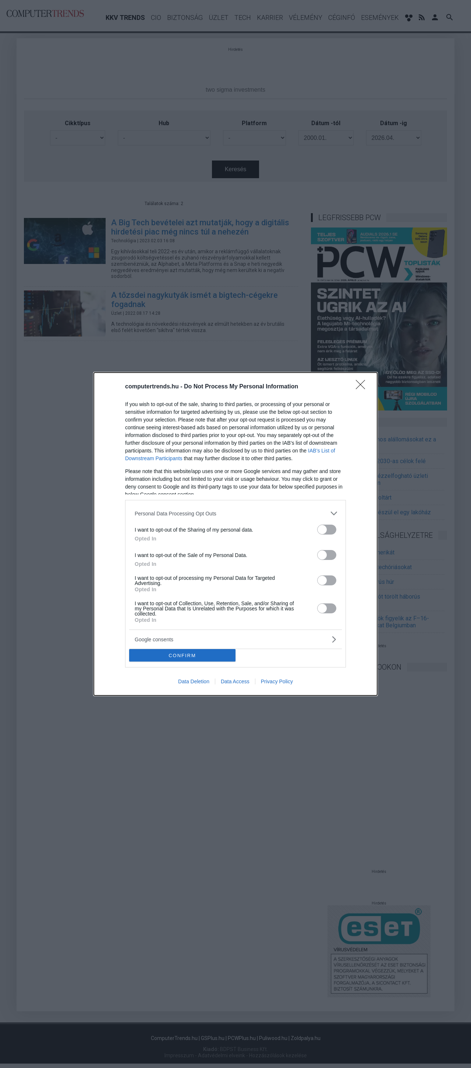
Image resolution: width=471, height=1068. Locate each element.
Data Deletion (193, 681)
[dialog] (235, 534)
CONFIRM (182, 655)
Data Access (235, 681)
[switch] (326, 530)
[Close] (363, 387)
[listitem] (235, 513)
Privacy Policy (277, 681)
